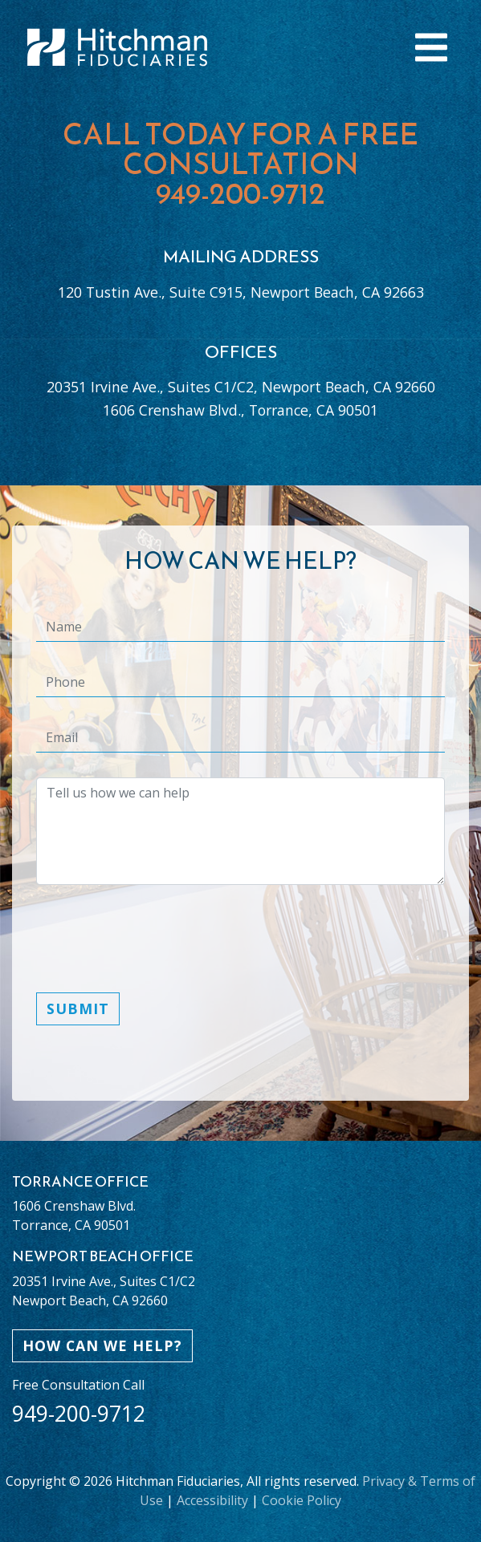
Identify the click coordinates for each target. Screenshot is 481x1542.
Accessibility (212, 1500)
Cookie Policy (301, 1500)
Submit (78, 1008)
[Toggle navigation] (431, 47)
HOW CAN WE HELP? (102, 1345)
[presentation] (158, 948)
